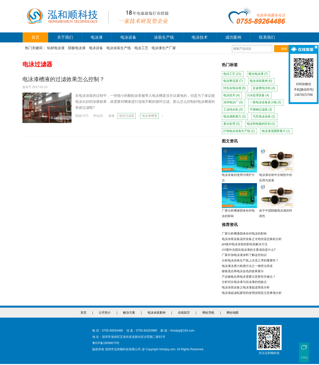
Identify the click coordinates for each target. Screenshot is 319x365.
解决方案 (129, 312)
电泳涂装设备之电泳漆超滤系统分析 (246, 287)
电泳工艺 (141, 48)
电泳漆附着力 (234, 116)
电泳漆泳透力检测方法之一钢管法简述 (247, 266)
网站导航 (208, 312)
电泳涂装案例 (261, 81)
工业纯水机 (233, 109)
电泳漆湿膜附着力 (276, 131)
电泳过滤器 (126, 116)
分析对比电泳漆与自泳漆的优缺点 (244, 282)
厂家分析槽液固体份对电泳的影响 (244, 233)
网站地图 (233, 312)
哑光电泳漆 (258, 74)
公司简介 (105, 312)
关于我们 (65, 37)
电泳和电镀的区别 (261, 123)
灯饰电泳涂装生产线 (239, 131)
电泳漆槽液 (149, 116)
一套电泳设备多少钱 (266, 102)
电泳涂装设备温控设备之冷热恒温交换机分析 (252, 239)
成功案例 (233, 37)
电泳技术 (200, 37)
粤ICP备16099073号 (105, 343)
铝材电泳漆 (56, 48)
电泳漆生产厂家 (164, 48)
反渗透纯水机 (264, 88)
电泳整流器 (233, 81)
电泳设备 (128, 37)
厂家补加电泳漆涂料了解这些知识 (244, 255)
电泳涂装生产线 (118, 48)
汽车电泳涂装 (264, 116)
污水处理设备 (258, 95)
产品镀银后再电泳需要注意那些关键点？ (249, 276)
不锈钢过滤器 (261, 109)
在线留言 (184, 312)
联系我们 (267, 37)
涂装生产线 (164, 37)
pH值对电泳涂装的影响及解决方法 (244, 244)
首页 (35, 37)
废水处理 (231, 123)
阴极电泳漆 (76, 48)
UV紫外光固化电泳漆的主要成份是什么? (248, 249)
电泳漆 (97, 37)
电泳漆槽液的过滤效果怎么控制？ (63, 79)
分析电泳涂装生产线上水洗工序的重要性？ (250, 260)
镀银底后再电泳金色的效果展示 (243, 271)
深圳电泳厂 (233, 102)
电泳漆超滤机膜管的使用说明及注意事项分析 (252, 293)
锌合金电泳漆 (234, 88)
